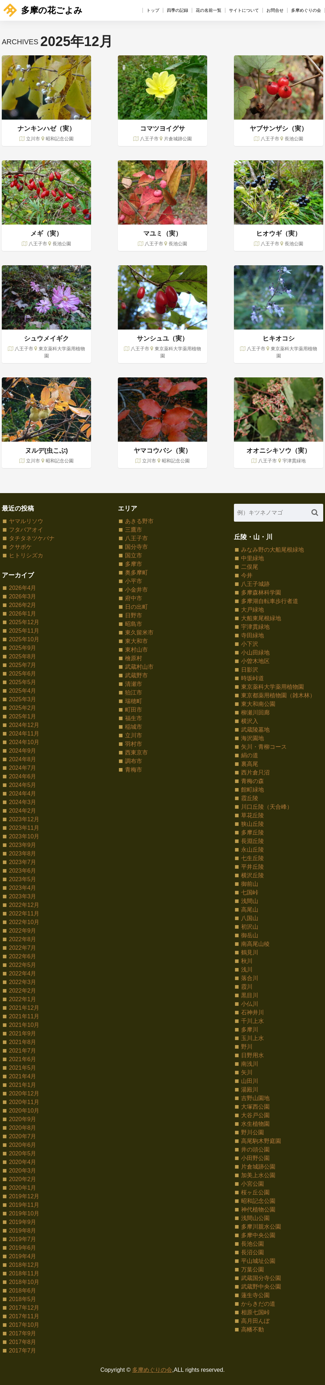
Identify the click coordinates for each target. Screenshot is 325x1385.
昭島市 (133, 624)
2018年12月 (24, 1265)
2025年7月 (22, 665)
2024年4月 (22, 794)
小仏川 (249, 1004)
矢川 (246, 1072)
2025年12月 (24, 622)
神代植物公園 (258, 1209)
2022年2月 (22, 991)
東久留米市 (139, 632)
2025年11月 (24, 631)
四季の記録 (177, 10)
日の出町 (136, 607)
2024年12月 (24, 725)
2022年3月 (22, 982)
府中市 (133, 598)
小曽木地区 (255, 661)
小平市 (133, 581)
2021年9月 (22, 1033)
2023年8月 (22, 853)
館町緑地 (252, 790)
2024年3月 (22, 802)
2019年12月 (24, 1196)
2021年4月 (22, 1076)
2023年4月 (22, 888)
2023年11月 (24, 828)
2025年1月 (22, 716)
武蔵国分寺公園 (261, 1278)
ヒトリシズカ (26, 555)
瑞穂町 (133, 701)
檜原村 (133, 658)
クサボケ (20, 547)
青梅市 (133, 770)
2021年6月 (22, 1059)
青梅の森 (252, 781)
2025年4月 (22, 691)
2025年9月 (22, 648)
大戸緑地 (252, 610)
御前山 (249, 884)
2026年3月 (22, 596)
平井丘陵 (252, 867)
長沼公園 (252, 1252)
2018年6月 (22, 1291)
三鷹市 (133, 530)
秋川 (246, 961)
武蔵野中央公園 (261, 1287)
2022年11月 (24, 913)
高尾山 (249, 910)
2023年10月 (24, 836)
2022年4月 (22, 973)
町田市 (133, 710)
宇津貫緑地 (255, 627)
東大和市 (136, 641)
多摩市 (133, 564)
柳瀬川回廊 (255, 712)
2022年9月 (22, 931)
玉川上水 (252, 1038)
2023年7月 (22, 862)
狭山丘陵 (252, 824)
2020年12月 (24, 1093)
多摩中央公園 (258, 1235)
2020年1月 (22, 1188)
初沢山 (249, 927)
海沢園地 (252, 738)
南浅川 (249, 1064)
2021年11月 (24, 1016)
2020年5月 (22, 1153)
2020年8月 (22, 1128)
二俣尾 (249, 567)
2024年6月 (22, 776)
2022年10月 (24, 922)
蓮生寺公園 (255, 1295)
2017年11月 (24, 1316)
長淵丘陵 (252, 841)
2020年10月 (24, 1111)
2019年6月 (22, 1248)
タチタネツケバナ (32, 538)
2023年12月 (24, 819)
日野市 (133, 615)
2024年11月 (24, 734)
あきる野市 (139, 521)
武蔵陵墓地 (255, 730)
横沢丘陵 (252, 875)
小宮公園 (252, 1184)
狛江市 (133, 692)
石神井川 (252, 1012)
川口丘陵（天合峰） (266, 807)
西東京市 (136, 752)
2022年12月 (24, 905)
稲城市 (133, 727)
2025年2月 (22, 708)
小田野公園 (255, 1158)
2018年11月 (24, 1273)
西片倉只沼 (255, 772)
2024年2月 (22, 811)
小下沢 (249, 644)
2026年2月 (22, 605)
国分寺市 (136, 547)
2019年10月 (24, 1213)
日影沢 (249, 670)
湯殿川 (249, 1090)
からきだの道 (258, 1304)
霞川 (246, 987)
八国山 (249, 918)
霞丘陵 (249, 798)
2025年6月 (22, 674)
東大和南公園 (258, 704)
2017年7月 (22, 1351)
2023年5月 (22, 879)
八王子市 (136, 538)
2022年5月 (22, 965)
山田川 (249, 1081)
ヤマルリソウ (26, 521)
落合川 (249, 978)
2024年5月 (22, 785)
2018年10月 (24, 1282)
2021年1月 (22, 1085)
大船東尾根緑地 (261, 618)
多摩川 (249, 1030)
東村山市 (136, 650)
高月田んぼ (255, 1321)
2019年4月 (22, 1256)
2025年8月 (22, 656)
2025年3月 (22, 699)
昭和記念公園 (258, 1201)
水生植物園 (255, 1124)
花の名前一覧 (208, 10)
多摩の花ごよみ (43, 10)
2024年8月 (22, 759)
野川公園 (252, 1132)
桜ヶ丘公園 (255, 1192)
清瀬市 (133, 684)
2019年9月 (22, 1222)
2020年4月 (22, 1162)
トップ (152, 10)
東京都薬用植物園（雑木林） (278, 695)
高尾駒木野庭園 (261, 1141)
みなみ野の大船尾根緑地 (272, 550)
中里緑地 (252, 558)
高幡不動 (252, 1329)
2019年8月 (22, 1231)
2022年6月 (22, 956)
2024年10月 (24, 742)
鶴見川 (249, 952)
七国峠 (249, 892)
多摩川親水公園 (261, 1227)
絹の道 (249, 755)
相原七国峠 (255, 1312)
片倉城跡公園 (258, 1167)
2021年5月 (22, 1068)
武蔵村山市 (139, 667)
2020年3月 (22, 1171)
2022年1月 (22, 999)
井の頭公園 (255, 1149)
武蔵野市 (136, 675)
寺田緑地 (252, 635)
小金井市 (136, 590)
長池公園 (252, 1244)
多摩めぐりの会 (306, 10)
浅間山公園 (255, 1218)
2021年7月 (22, 1051)
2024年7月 (22, 768)
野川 (246, 1047)
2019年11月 (24, 1205)
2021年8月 (22, 1042)
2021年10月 (24, 1025)
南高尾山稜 (255, 944)
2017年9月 (22, 1333)
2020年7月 (22, 1136)
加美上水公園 (258, 1175)
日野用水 (252, 1055)
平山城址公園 (258, 1261)
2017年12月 (24, 1308)
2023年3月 (22, 896)
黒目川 (249, 995)
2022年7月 (22, 948)
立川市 (133, 735)
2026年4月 (22, 588)
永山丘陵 (252, 850)
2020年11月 (24, 1102)
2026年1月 (22, 614)
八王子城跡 (255, 584)
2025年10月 (24, 639)
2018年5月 (22, 1299)
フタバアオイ (26, 530)
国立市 (133, 555)
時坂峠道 (252, 678)
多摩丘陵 (252, 832)
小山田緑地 (255, 652)
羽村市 (133, 744)
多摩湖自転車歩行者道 (269, 601)
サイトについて (244, 10)
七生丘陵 (252, 858)
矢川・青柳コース (264, 747)
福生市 (133, 718)
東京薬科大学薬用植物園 (272, 687)
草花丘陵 (252, 815)
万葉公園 (252, 1269)
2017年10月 (24, 1325)
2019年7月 (22, 1239)
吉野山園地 (255, 1098)
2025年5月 (22, 682)
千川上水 (252, 1021)
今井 (246, 575)
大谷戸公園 (255, 1115)
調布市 (133, 761)
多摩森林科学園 (261, 592)
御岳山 (249, 935)
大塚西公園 (255, 1107)
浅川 (246, 970)
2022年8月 (22, 939)
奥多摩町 (136, 572)
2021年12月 (24, 1008)
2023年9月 (22, 845)
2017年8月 (22, 1342)
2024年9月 (22, 751)
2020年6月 (22, 1145)
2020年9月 (22, 1119)
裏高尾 (249, 764)
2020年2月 (22, 1179)
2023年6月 (22, 871)
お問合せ (275, 10)
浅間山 (249, 901)
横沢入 (249, 721)
